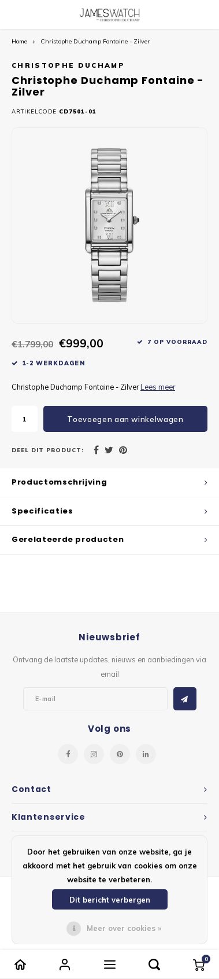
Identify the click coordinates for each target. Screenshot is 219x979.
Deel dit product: (48, 449)
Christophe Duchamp (68, 65)
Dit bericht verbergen (109, 899)
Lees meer (157, 386)
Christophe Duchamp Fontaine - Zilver (95, 41)
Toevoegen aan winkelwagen (125, 419)
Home (19, 41)
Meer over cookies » (124, 928)
